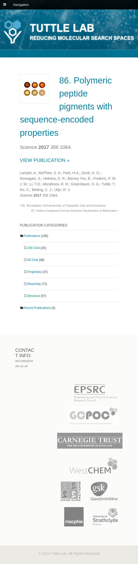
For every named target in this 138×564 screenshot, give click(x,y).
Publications (32, 236)
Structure (33, 296)
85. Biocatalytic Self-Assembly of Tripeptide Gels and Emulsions (63, 205)
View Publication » (44, 160)
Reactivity (34, 284)
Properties (34, 272)
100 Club (33, 248)
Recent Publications (37, 308)
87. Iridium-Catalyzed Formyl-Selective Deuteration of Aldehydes (74, 210)
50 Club (32, 260)
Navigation (21, 4)
